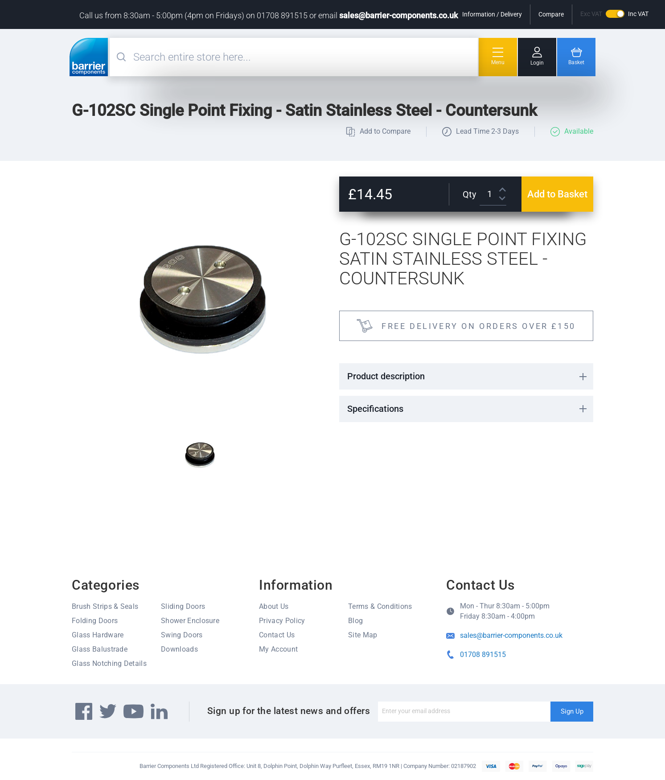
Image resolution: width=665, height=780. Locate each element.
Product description (386, 376)
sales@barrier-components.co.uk (398, 15)
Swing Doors (182, 635)
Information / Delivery (492, 14)
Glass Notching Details (109, 663)
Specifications (375, 408)
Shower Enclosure (190, 620)
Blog (355, 620)
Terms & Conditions (380, 606)
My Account (278, 649)
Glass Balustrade (99, 649)
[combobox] (304, 57)
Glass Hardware (97, 635)
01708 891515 (483, 654)
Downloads (179, 649)
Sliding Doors (183, 606)
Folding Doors (95, 620)
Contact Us (277, 635)
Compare (551, 14)
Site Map (363, 635)
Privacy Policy (282, 620)
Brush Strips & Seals (105, 606)
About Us (274, 606)
